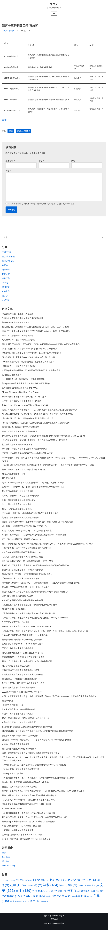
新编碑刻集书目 (9, 703)
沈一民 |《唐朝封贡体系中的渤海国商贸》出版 (22, 838)
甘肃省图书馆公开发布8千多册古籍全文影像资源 (23, 659)
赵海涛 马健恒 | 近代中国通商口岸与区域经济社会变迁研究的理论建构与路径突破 (37, 734)
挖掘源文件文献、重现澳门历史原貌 (17, 314)
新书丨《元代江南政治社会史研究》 (17, 510)
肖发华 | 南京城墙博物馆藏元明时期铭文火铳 (21, 554)
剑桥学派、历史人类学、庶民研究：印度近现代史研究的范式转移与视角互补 (35, 567)
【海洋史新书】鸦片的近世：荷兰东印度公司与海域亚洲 (26, 550)
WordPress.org (8, 869)
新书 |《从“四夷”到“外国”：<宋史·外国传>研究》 (23, 646)
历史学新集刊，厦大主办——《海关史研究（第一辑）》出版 (28, 358)
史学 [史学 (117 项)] (17, 888)
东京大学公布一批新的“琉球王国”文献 (18, 341)
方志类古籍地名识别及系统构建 (15, 747)
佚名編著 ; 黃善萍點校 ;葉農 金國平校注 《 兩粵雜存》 (26, 638)
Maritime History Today (12, 812)
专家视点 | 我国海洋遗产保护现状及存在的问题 (22, 602)
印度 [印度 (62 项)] (64, 884)
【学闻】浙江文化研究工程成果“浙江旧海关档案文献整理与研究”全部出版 (34, 768)
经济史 (5, 296)
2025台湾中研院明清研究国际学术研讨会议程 (22, 695)
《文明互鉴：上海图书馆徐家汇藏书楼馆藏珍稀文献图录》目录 (29, 607)
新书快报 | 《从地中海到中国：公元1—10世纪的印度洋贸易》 (29, 825)
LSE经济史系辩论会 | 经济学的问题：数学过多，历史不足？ (28, 363)
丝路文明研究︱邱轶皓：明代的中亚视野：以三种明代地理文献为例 (31, 354)
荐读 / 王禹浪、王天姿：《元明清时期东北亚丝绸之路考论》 (28, 576)
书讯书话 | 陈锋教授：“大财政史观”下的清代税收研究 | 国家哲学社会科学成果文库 (37, 415)
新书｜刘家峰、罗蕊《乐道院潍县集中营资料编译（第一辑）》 (29, 798)
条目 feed (6, 860)
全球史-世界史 (8, 261)
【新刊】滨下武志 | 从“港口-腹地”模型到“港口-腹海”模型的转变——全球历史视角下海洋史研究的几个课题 (48, 467)
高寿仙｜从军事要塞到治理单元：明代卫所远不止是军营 (26, 629)
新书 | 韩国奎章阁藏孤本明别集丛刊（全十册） (22, 642)
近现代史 (6, 301)
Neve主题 (54, 922)
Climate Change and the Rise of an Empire (20, 393)
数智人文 (6, 275)
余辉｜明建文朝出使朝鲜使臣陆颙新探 (18, 502)
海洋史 (5, 283)
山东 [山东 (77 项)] (63, 889)
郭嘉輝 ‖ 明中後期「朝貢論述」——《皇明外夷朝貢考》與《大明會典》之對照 (36, 743)
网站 (73, 161)
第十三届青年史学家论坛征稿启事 (16, 506)
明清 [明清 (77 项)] (53, 894)
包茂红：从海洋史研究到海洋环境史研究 (19, 790)
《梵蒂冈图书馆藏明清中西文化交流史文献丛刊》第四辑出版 (28, 616)
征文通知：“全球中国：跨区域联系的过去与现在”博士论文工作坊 (30, 515)
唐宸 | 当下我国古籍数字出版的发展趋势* (20, 738)
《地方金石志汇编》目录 (12, 708)
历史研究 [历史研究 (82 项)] (89, 883)
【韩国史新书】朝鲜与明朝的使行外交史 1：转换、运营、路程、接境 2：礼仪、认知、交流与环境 (45, 633)
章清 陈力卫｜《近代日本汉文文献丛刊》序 (21, 681)
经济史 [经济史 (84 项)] (55, 899)
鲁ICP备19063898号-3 (54, 919)
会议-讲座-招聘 (8, 257)
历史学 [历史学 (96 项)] (74, 883)
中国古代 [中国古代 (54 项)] (28, 883)
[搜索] (51, 238)
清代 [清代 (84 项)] (25, 899)
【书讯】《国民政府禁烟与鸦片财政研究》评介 (22, 559)
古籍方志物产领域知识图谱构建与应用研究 (20, 673)
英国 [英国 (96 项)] (80, 899)
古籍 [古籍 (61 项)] (99, 884)
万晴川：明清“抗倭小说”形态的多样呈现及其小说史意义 (26, 842)
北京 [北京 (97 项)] (55, 883)
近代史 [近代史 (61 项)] (13, 905)
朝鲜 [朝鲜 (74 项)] (62, 894)
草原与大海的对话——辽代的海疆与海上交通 (21, 829)
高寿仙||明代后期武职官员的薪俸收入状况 (20, 389)
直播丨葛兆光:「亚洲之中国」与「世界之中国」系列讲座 (27, 532)
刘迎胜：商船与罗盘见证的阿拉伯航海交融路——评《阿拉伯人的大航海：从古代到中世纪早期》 (44, 794)
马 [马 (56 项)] (27, 905)
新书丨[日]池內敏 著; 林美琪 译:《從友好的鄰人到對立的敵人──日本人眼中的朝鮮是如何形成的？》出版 (47, 546)
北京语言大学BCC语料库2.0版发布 (17, 446)
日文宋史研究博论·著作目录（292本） (18, 598)
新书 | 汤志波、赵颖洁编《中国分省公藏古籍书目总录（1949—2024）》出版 (35, 328)
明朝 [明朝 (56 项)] (45, 895)
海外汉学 (6, 279)
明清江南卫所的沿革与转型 (13, 475)
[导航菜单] (54, 13)
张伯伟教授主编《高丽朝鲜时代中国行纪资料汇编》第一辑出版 (29, 350)
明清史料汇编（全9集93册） (14, 611)
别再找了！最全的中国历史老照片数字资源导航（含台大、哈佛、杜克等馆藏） (36, 332)
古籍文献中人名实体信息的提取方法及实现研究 (22, 677)
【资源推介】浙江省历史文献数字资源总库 (20, 581)
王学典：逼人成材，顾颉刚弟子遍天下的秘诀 (21, 402)
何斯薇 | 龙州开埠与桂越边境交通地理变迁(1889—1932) (26, 807)
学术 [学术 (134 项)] (50, 888)
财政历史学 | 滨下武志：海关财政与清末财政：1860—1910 (28, 563)
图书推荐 (6, 270)
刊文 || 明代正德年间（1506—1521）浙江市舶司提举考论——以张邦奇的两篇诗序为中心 (41, 345)
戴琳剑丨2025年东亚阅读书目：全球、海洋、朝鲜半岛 (26, 589)
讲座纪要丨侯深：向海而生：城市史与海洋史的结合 (24, 450)
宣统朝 (11, 131)
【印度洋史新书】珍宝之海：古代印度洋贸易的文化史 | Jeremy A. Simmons (35, 620)
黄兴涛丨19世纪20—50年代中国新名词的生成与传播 (25, 407)
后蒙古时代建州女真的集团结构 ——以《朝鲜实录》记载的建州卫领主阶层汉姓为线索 (39, 411)
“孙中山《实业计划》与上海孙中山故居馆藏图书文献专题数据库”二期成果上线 (36, 424)
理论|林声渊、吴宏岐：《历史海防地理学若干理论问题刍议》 (28, 420)
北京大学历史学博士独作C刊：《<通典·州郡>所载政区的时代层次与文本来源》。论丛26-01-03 (43, 437)
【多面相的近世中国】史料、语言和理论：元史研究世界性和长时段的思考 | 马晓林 (38, 781)
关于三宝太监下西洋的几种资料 (15, 624)
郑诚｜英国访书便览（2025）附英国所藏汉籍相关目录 (26, 721)
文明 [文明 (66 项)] (95, 889)
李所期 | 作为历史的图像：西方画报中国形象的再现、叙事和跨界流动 (32, 371)
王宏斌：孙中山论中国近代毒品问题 (17, 651)
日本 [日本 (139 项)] (23, 894)
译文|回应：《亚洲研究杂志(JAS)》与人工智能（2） (25, 528)
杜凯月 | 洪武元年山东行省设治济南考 (18, 712)
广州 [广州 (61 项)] (81, 889)
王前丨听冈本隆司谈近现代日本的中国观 (19, 433)
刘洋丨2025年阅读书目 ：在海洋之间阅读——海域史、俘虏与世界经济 (33, 484)
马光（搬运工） (10, 31)
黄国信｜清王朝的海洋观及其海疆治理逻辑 (20, 519)
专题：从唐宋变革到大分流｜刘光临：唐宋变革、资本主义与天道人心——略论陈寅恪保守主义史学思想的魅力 (50, 699)
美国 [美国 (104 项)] (68, 899)
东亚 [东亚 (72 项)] (20, 883)
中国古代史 (7, 253)
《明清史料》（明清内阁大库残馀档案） (19, 367)
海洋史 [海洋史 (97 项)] (13, 899)
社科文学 (6, 292)
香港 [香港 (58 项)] (21, 905)
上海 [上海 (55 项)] (12, 883)
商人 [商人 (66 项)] (28, 889)
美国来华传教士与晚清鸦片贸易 (15, 323)
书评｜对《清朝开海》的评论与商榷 (17, 336)
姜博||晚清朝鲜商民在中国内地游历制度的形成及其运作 (26, 385)
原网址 (5, 120)
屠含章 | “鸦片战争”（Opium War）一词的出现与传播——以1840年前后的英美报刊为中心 (41, 585)
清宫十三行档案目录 (23, 131)
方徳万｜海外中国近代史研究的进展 (17, 716)
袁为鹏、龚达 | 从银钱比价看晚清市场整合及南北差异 (25, 785)
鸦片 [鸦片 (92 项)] (35, 904)
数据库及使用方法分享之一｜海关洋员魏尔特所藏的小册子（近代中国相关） (35, 594)
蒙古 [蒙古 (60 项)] (89, 900)
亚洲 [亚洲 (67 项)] (36, 884)
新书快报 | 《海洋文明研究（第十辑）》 (19, 752)
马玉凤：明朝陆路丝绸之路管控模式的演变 (20, 497)
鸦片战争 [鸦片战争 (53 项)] (45, 905)
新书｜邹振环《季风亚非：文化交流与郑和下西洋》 (24, 471)
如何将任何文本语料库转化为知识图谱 (18, 690)
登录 (4, 856)
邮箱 (41, 161)
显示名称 (10, 161)
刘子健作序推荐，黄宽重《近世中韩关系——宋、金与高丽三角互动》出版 (34, 820)
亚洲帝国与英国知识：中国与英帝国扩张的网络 (22, 572)
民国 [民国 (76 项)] (95, 894)
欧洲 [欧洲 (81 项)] (85, 894)
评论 (8, 172)
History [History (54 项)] (5, 883)
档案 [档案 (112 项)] (74, 894)
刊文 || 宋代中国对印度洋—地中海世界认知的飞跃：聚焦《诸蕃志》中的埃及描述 (37, 524)
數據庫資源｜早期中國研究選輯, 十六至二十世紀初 (24, 398)
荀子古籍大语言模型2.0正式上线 (16, 668)
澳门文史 (6, 288)
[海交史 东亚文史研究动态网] (54, 5)
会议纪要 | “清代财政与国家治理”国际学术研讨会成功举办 (27, 730)
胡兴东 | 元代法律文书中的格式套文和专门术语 (22, 655)
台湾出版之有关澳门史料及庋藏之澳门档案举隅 (22, 319)
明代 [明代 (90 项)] (37, 894)
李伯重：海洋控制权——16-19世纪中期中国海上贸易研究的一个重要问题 (34, 537)
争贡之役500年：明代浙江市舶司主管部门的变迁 (23, 686)
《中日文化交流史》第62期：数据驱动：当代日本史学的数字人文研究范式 (34, 442)
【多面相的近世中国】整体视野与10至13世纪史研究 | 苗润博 (28, 816)
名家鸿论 (6, 266)
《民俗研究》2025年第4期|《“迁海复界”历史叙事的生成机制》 (29, 803)
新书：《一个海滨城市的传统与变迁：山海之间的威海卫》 (27, 664)
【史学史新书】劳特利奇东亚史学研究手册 (20, 772)
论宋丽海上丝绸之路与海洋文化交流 (17, 834)
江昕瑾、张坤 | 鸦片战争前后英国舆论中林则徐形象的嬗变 (27, 455)
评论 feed (6, 865)
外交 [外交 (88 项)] (37, 888)
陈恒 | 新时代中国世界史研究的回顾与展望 (20, 428)
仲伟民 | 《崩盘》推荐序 (12, 777)
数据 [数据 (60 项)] (88, 889)
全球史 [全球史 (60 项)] (45, 884)
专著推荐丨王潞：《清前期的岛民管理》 (19, 725)
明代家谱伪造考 (9, 480)
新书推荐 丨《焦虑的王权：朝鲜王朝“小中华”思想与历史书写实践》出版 (33, 489)
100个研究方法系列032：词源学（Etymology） (22, 541)
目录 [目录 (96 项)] (35, 899)
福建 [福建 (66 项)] (45, 900)
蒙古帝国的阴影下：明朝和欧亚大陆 (17, 493)
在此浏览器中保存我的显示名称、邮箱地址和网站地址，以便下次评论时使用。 (42, 204)
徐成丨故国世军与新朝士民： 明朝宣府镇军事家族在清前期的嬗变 (30, 756)
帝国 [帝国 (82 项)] (72, 888)
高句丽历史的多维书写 (12, 376)
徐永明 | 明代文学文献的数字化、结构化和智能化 (23, 380)
